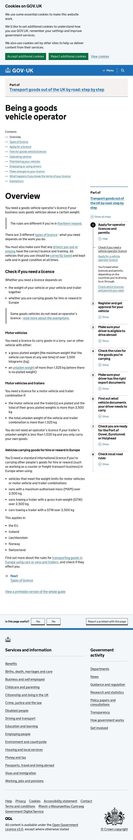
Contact (86, 801)
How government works (107, 720)
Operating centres (20, 156)
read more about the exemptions (46, 318)
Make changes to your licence (27, 171)
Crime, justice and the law (23, 703)
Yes (40, 621)
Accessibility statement (60, 801)
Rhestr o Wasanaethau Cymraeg (61, 806)
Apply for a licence (20, 146)
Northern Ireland (69, 223)
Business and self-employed (25, 679)
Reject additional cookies (68, 56)
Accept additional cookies (25, 56)
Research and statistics (107, 692)
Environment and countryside (26, 742)
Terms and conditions (20, 806)
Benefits (11, 664)
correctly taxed (61, 256)
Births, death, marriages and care (28, 671)
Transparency (100, 712)
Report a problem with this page (107, 621)
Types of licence (19, 141)
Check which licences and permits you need (111, 288)
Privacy (20, 801)
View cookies (100, 56)
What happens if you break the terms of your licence (40, 176)
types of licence (46, 235)
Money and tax (15, 757)
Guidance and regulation (107, 684)
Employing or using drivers (25, 166)
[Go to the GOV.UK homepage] (19, 70)
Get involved (99, 728)
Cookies (35, 801)
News (94, 677)
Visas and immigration (20, 773)
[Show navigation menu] (108, 70)
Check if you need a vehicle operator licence (112, 249)
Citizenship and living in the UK (26, 695)
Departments (99, 669)
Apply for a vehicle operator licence (109, 258)
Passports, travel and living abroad (29, 765)
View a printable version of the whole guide (35, 592)
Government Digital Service (24, 811)
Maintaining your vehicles (25, 161)
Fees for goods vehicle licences (28, 151)
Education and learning (21, 726)
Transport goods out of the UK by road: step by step (57, 89)
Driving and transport (20, 718)
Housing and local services (24, 750)
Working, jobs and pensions (24, 781)
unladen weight (23, 368)
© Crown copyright (114, 829)
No (56, 621)
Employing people (17, 734)
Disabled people (16, 711)
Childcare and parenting (22, 687)
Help (8, 801)
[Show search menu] (122, 70)
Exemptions (17, 181)
